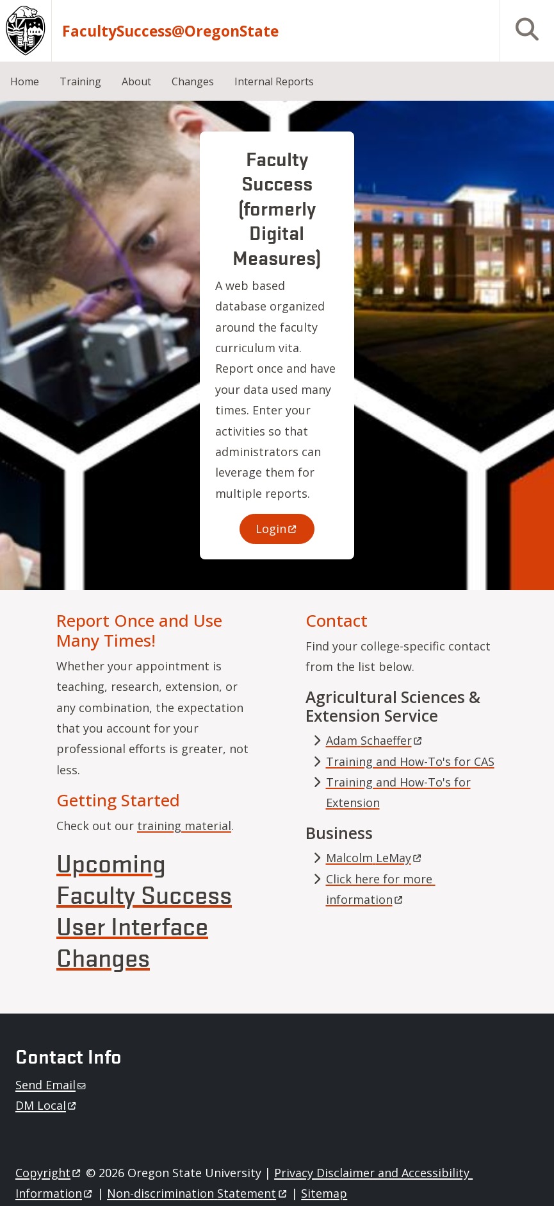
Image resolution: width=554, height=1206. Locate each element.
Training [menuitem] (80, 81)
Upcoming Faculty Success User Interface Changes (144, 909)
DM (46, 1105)
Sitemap (324, 1193)
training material (184, 825)
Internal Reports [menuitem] (274, 81)
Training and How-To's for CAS (410, 761)
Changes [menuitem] (193, 81)
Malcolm (374, 857)
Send (51, 1084)
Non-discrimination (197, 1193)
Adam (375, 740)
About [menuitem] (136, 81)
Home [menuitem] (24, 81)
